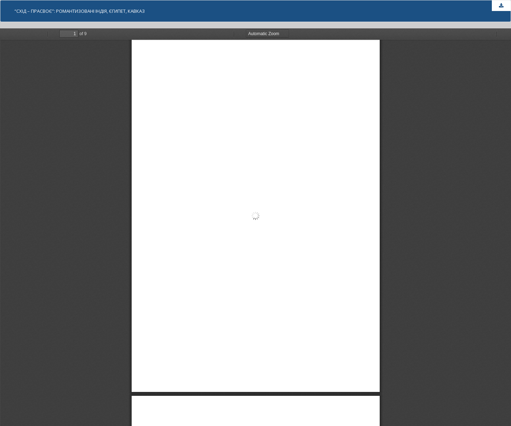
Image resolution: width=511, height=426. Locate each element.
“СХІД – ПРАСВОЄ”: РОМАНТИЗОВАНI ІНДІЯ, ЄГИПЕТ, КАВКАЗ (80, 11)
